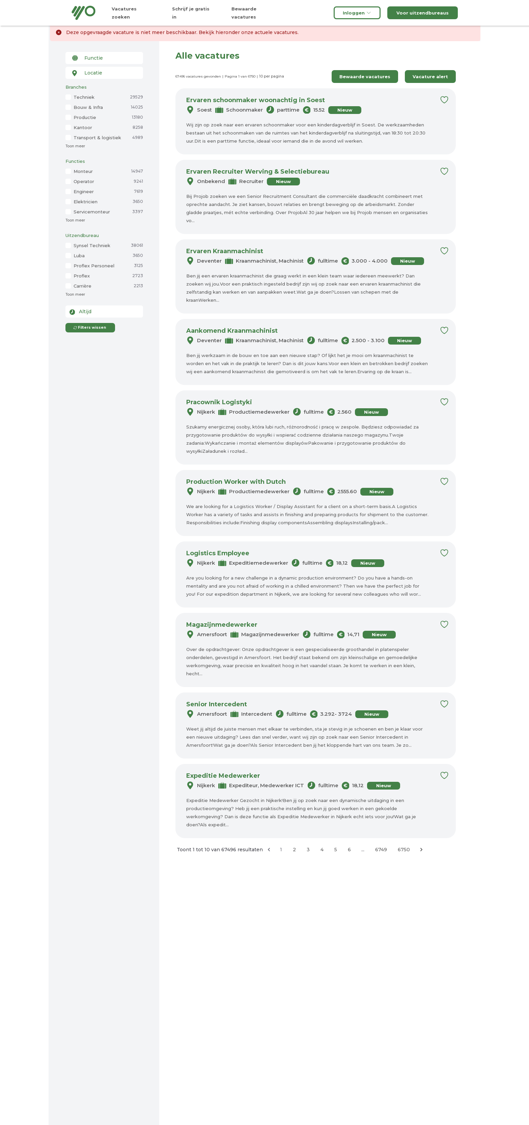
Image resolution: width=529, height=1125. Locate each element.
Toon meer (75, 146)
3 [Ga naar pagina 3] (308, 850)
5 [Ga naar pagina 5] (335, 850)
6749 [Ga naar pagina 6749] (381, 850)
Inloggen (357, 13)
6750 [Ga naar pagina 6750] (404, 850)
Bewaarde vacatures (364, 76)
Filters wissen (89, 327)
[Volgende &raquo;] (421, 849)
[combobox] (104, 58)
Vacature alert (430, 76)
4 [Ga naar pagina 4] (322, 850)
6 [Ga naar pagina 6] (349, 850)
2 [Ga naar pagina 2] (294, 850)
